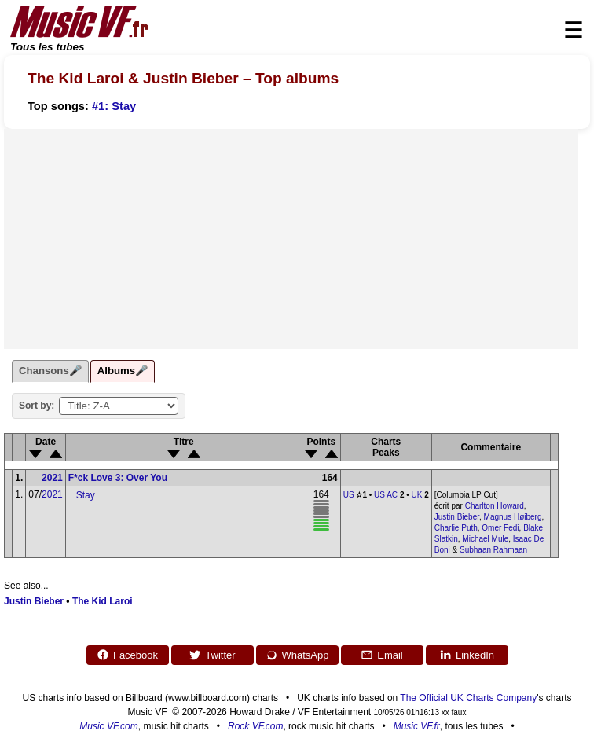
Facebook (127, 654)
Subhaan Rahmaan (493, 549)
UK (417, 494)
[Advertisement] (291, 239)
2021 (52, 477)
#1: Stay (114, 106)
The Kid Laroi (102, 601)
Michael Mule (485, 538)
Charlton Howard (494, 505)
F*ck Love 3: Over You (117, 477)
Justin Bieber (456, 516)
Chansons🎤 (50, 370)
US (348, 494)
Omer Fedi (500, 527)
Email (382, 654)
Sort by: (36, 405)
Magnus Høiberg (513, 516)
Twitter (212, 654)
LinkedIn (466, 654)
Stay (85, 495)
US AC (386, 494)
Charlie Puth (456, 527)
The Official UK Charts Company (468, 697)
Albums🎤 (122, 370)
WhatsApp (297, 654)
